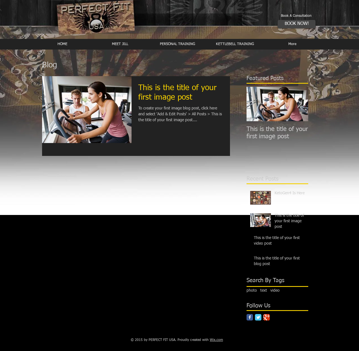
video (275, 290)
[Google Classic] (266, 317)
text (263, 290)
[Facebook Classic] (250, 317)
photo (252, 290)
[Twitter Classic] (258, 317)
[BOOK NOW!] (297, 24)
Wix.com (216, 340)
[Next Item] (299, 104)
